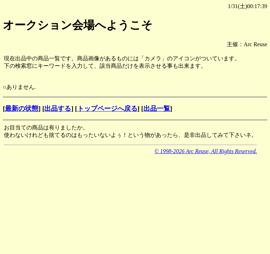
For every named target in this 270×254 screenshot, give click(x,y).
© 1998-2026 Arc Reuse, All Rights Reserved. (205, 151)
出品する (57, 108)
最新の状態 (21, 108)
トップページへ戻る (107, 108)
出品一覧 (156, 108)
